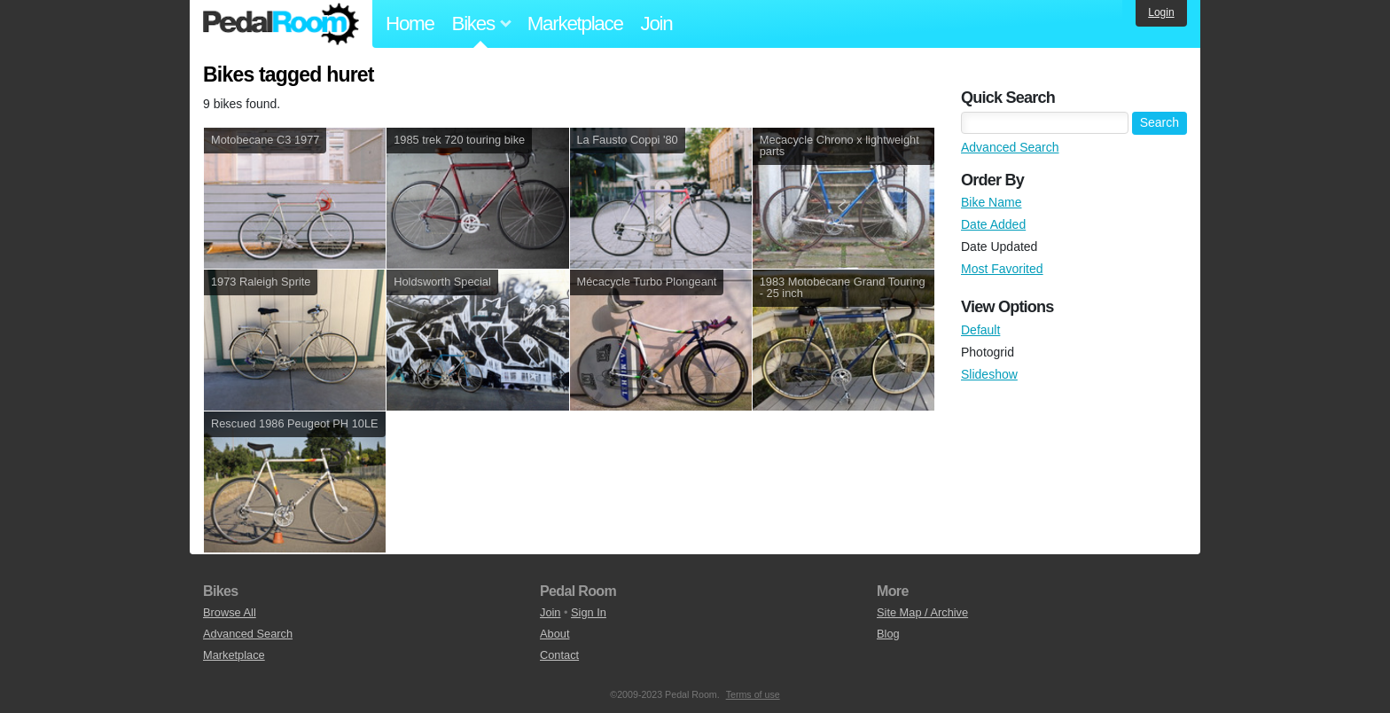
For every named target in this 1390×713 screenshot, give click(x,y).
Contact (559, 655)
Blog (888, 633)
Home (410, 23)
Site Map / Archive (922, 612)
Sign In (588, 612)
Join (657, 23)
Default (980, 330)
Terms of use (753, 694)
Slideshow (989, 374)
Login (1161, 12)
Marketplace (575, 23)
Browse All (229, 612)
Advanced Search (1010, 147)
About (554, 633)
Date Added (993, 224)
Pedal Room (281, 24)
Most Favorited (1002, 269)
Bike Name (991, 202)
